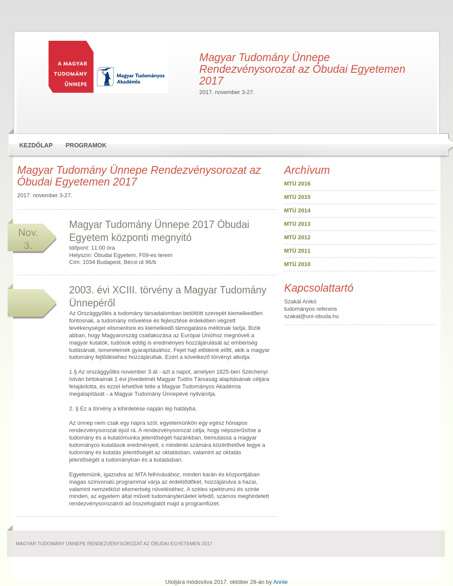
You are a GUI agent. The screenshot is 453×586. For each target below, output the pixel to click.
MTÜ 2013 (297, 224)
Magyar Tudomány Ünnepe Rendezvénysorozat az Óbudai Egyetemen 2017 (88, 18)
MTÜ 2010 (297, 264)
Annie (280, 582)
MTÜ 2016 (297, 183)
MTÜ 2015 (297, 197)
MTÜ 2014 (297, 210)
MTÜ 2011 (297, 250)
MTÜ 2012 (297, 237)
